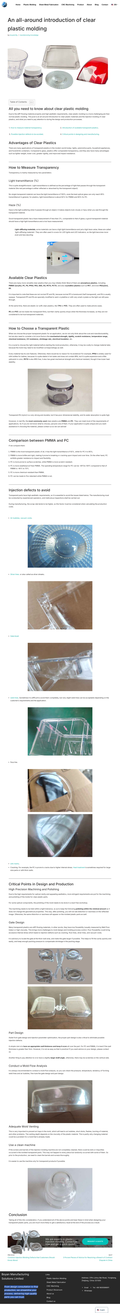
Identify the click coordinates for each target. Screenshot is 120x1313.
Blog (97, 5)
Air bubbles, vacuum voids (21, 521)
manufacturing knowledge (29, 35)
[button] (117, 4)
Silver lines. (15, 577)
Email (86, 1297)
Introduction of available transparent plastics (80, 128)
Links (47, 1284)
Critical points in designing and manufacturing (81, 134)
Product (80, 5)
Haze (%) (15, 205)
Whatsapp (88, 1300)
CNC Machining (67, 5)
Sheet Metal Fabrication (49, 5)
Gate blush (14, 639)
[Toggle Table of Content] (30, 102)
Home (18, 5)
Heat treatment (81, 871)
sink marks (14, 867)
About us (50, 1303)
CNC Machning (53, 1295)
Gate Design (16, 925)
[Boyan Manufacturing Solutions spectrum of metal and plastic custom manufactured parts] (4, 4)
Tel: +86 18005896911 (101, 1297)
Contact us (51, 1310)
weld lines (14, 701)
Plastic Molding (29, 5)
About (89, 5)
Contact (105, 5)
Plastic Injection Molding (56, 1287)
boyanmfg (13, 35)
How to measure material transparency (26, 128)
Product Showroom (54, 1299)
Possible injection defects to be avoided (27, 134)
